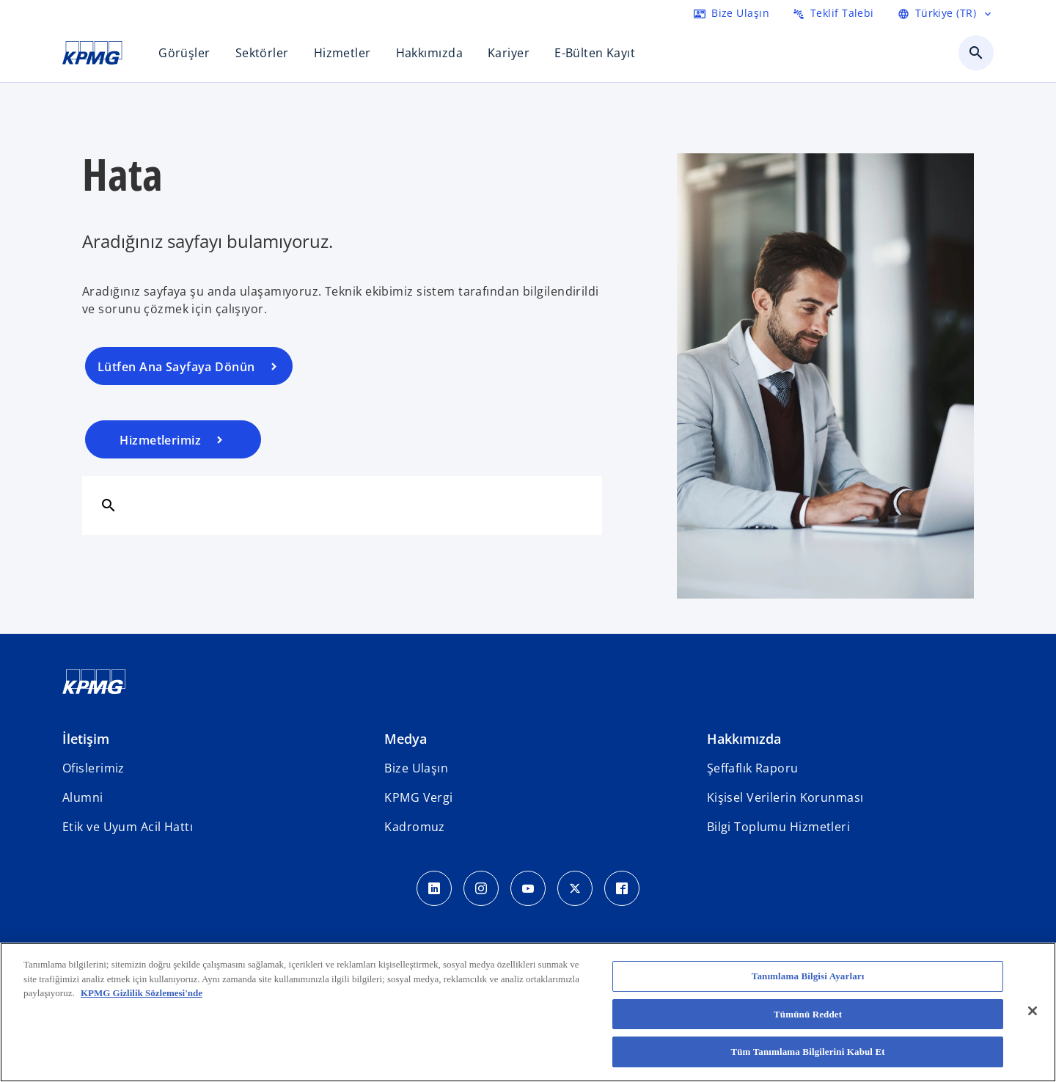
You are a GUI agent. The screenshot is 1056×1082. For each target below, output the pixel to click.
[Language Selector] (946, 13)
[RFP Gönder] (833, 13)
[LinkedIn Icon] (434, 888)
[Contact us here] (731, 13)
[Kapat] (1032, 1011)
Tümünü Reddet (808, 1014)
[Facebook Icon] (621, 888)
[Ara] (108, 504)
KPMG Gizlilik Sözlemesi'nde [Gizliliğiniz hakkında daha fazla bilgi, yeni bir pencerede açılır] (141, 992)
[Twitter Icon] (575, 888)
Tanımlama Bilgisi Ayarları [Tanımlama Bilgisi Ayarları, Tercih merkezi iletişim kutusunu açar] (808, 976)
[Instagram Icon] (481, 888)
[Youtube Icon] (528, 888)
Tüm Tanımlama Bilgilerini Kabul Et (807, 1051)
